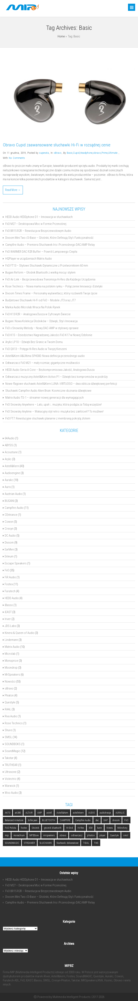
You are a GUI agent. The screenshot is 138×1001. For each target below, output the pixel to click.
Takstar (9, 758)
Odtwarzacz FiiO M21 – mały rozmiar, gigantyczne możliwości (42, 363)
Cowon (9, 521)
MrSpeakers (12, 674)
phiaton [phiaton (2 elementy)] (91, 835)
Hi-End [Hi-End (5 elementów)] (69, 827)
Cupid (76, 152)
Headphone (86, 152)
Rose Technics (14, 723)
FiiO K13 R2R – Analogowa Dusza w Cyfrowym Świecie (38, 314)
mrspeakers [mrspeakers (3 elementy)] (49, 835)
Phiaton (9, 695)
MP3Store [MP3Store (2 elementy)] (34, 835)
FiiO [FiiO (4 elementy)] (126, 820)
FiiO (7, 570)
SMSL (8, 737)
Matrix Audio (12, 647)
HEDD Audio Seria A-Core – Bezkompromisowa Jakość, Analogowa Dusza (50, 370)
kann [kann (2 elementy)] (99, 827)
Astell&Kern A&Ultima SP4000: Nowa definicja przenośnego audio (45, 356)
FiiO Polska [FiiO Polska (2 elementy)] (10, 827)
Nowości (10, 681)
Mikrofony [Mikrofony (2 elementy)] (122, 827)
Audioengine (12, 473)
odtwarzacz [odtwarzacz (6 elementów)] (76, 835)
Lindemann (11, 640)
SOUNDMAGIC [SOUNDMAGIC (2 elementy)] (12, 843)
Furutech (10, 591)
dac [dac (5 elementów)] (97, 820)
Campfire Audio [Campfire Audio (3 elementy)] (83, 820)
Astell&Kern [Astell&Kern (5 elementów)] (62, 812)
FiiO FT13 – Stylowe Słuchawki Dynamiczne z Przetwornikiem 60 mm (46, 265)
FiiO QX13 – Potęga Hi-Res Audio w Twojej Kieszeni (36, 349)
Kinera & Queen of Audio (19, 633)
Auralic (9, 480)
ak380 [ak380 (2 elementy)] (18, 812)
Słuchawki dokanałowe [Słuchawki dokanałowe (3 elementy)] (67, 843)
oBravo (57, 152)
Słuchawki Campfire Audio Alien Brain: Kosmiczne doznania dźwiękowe (48, 390)
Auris (8, 487)
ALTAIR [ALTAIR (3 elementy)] (29, 812)
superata (44, 152)
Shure (8, 730)
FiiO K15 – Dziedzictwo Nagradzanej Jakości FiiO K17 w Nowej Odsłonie (48, 335)
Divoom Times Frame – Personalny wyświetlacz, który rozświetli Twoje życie (51, 293)
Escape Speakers (16, 563)
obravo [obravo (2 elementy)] (63, 835)
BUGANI (9, 501)
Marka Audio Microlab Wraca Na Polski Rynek (32, 307)
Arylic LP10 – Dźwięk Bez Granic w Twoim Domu (34, 342)
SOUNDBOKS (13, 744)
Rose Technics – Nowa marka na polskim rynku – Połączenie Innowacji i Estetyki (53, 286)
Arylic (8, 459)
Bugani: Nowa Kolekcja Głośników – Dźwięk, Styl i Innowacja (41, 321)
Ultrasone (11, 772)
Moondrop (11, 667)
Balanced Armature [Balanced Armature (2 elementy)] (14, 820)
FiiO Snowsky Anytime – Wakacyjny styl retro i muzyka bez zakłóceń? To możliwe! (54, 411)
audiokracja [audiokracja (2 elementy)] (105, 812)
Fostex (9, 584)
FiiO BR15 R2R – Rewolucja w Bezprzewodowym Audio (38, 231)
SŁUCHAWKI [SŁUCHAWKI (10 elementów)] (46, 843)
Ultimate (112, 152)
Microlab (10, 654)
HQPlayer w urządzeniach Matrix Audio (28, 258)
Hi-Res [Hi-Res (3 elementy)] (81, 827)
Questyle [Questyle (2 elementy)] (114, 835)
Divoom (9, 542)
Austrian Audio (13, 494)
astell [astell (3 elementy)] (49, 812)
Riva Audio (11, 716)
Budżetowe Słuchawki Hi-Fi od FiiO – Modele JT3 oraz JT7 (40, 300)
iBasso (9, 605)
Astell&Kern (12, 466)
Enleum (9, 556)
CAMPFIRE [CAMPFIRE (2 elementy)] (65, 820)
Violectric (11, 779)
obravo (97, 152)
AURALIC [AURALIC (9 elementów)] (120, 812)
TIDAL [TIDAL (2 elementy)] (86, 843)
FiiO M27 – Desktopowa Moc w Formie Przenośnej (35, 224)
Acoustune (11, 452)
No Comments (17, 157)
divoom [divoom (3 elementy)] (116, 820)
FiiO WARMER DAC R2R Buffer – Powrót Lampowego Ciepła (41, 251)
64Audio (9, 438)
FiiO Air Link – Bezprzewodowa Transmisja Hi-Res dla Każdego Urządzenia (50, 279)
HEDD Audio (12, 598)
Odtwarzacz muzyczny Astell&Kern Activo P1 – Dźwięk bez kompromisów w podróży (56, 377)
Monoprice (11, 660)
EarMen (9, 549)
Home (61, 36)
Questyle (10, 702)
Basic (69, 152)
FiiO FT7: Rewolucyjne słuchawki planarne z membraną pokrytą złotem (47, 418)
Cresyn (9, 528)
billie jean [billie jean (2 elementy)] (32, 820)
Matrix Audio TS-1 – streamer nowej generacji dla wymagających (44, 397)
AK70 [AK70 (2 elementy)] (7, 812)
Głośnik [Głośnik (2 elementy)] (35, 827)
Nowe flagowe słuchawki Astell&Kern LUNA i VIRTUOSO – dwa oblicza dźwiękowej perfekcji (61, 384)
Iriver (8, 619)
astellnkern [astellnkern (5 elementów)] (78, 812)
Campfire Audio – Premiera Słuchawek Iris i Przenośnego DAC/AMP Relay (50, 245)
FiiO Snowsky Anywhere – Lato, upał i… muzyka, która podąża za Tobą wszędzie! (53, 404)
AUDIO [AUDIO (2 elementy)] (91, 812)
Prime (104, 152)
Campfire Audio (14, 508)
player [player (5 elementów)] (102, 835)
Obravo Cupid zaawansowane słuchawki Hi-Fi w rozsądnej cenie (56, 144)
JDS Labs (10, 626)
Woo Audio (11, 793)
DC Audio (10, 535)
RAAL (8, 709)
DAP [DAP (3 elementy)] (106, 820)
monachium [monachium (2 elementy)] (19, 835)
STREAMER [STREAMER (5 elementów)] (29, 843)
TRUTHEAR (11, 765)
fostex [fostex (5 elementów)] (24, 827)
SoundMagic (12, 751)
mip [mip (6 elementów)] (7, 835)
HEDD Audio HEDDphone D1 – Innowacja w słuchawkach (39, 217)
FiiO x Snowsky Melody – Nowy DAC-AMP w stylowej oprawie (42, 328)
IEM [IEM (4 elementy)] (90, 827)
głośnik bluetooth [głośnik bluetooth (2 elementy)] (52, 827)
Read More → (13, 190)
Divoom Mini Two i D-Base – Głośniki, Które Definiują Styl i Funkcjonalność (49, 238)
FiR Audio (10, 577)
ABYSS (9, 445)
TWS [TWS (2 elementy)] (96, 843)
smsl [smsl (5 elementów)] (125, 835)
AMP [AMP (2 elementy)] (39, 812)
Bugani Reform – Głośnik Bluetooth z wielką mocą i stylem (40, 272)
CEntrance (11, 515)
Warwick (10, 786)
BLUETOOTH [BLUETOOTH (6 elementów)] (48, 820)
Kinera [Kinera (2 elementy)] (110, 827)
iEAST (8, 612)
